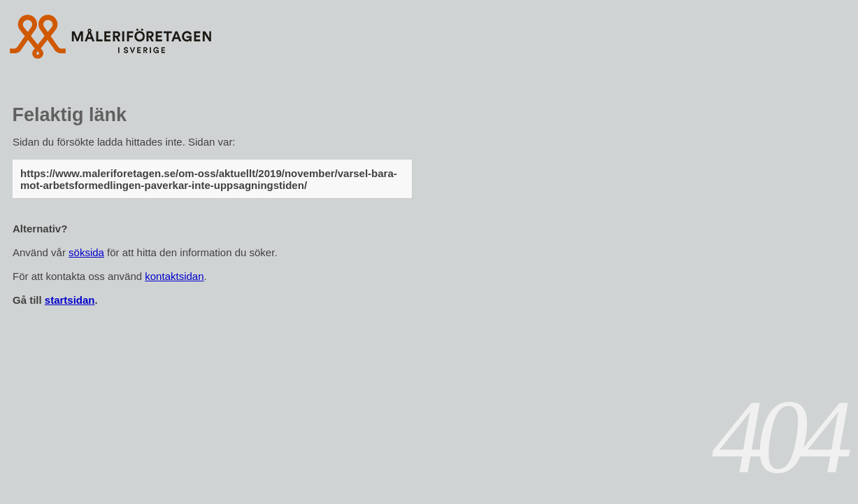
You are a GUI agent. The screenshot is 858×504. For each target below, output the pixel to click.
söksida (86, 252)
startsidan (70, 300)
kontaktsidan (174, 276)
